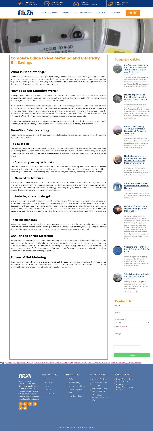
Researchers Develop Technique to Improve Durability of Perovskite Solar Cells (135, 130)
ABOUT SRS (53, 13)
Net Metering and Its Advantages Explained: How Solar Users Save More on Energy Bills (135, 159)
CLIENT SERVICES (121, 2)
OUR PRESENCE (87, 13)
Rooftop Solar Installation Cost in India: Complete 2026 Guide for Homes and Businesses (136, 68)
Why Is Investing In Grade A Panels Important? (136, 275)
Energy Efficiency (26, 363)
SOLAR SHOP (116, 13)
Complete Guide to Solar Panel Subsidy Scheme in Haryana (136, 185)
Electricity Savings (13, 363)
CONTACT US (102, 13)
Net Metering (50, 363)
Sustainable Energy (134, 363)
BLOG (76, 13)
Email (116, 313)
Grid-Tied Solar (39, 363)
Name (116, 306)
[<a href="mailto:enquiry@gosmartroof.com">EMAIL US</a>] (76, 3)
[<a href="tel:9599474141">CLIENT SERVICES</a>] (110, 3)
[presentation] (127, 349)
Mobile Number (120, 327)
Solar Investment (103, 363)
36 (137, 292)
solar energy (92, 363)
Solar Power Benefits (118, 363)
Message (117, 334)
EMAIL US (84, 2)
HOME (43, 13)
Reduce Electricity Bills (64, 363)
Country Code (119, 320)
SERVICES (66, 13)
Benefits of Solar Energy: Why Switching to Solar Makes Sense (136, 208)
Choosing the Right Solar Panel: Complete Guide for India (136, 249)
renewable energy (80, 363)
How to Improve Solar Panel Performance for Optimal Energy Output (135, 97)
